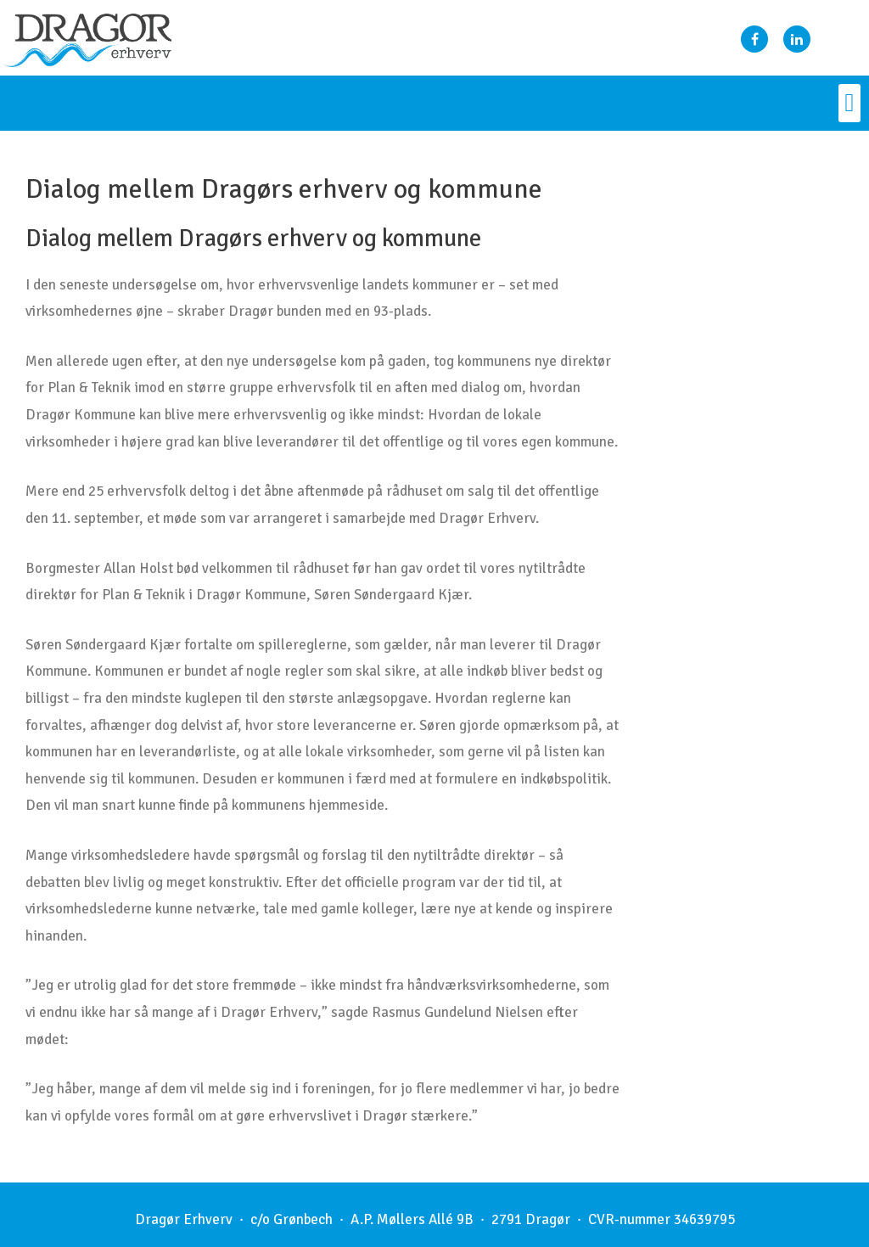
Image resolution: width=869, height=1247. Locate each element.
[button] (849, 103)
